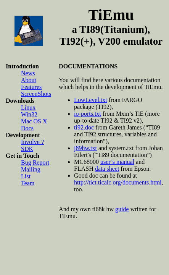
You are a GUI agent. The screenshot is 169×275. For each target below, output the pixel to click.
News (28, 73)
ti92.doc (84, 127)
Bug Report (35, 162)
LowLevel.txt (90, 100)
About (28, 80)
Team (27, 183)
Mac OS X (34, 121)
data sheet (107, 168)
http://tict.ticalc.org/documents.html (117, 182)
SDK (27, 149)
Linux (28, 107)
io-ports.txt (87, 113)
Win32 (29, 114)
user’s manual (117, 162)
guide (122, 209)
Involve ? (32, 142)
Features (31, 87)
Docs (27, 128)
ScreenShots (36, 94)
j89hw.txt (85, 148)
